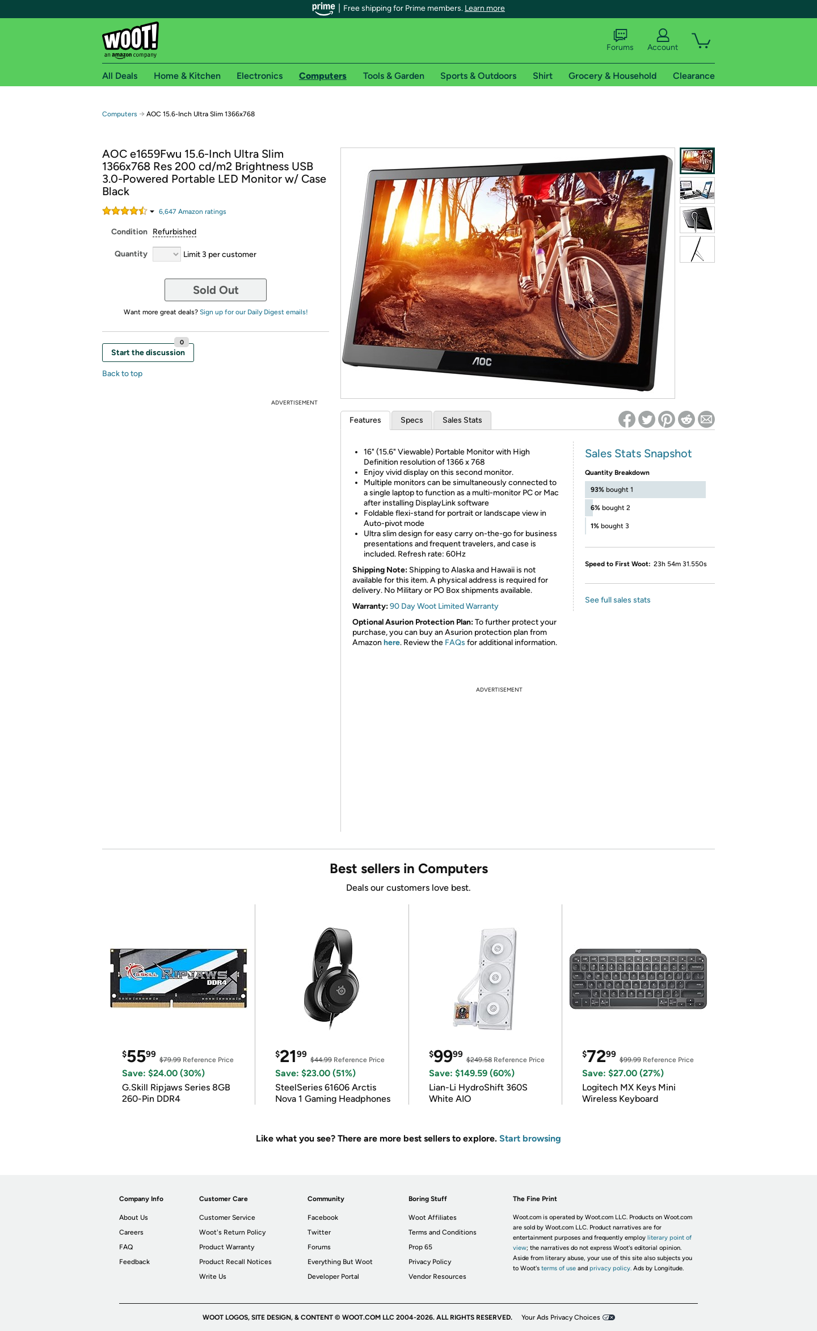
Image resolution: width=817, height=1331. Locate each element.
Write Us (212, 1277)
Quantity (131, 254)
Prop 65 (420, 1247)
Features (365, 420)
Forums (620, 40)
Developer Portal (333, 1277)
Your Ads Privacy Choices (560, 1317)
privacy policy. (610, 1268)
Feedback (134, 1262)
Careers (131, 1232)
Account (662, 40)
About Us (133, 1218)
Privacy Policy (429, 1262)
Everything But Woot (340, 1262)
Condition (129, 232)
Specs (412, 420)
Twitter (319, 1232)
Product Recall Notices (235, 1262)
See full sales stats (618, 600)
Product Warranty (226, 1247)
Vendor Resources (437, 1277)
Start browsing (530, 1138)
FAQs (455, 642)
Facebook (323, 1218)
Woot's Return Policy (232, 1232)
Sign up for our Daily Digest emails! (254, 312)
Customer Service (227, 1218)
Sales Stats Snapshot (638, 453)
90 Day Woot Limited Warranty (444, 606)
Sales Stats (462, 420)
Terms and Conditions (442, 1232)
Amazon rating (192, 212)
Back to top (122, 373)
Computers (119, 114)
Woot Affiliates (432, 1218)
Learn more (485, 8)
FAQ (126, 1247)
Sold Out (216, 290)
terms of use (558, 1268)
